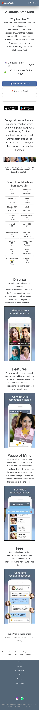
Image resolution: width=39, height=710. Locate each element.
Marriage (34, 652)
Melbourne (16, 638)
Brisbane (8, 638)
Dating (4, 652)
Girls (9, 655)
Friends (28, 655)
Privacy (19, 679)
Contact (19, 666)
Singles (25, 652)
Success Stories (19, 670)
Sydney (19, 641)
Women (17, 652)
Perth (24, 638)
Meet (21, 655)
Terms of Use (25, 103)
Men (10, 652)
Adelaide (31, 638)
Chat (15, 655)
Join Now (33, 3)
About (19, 674)
